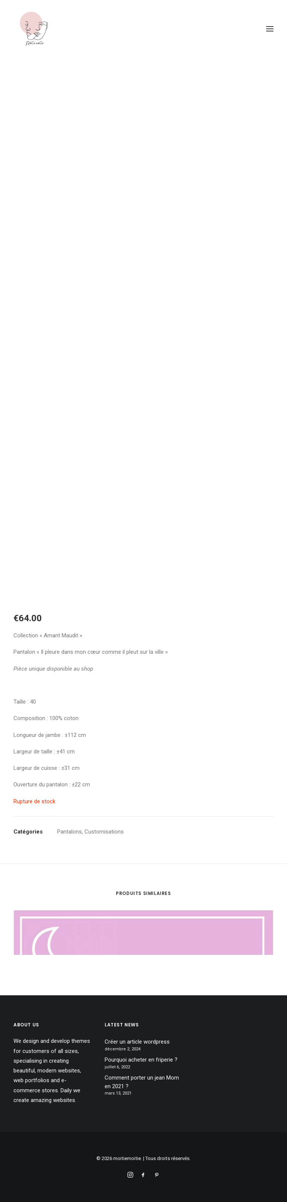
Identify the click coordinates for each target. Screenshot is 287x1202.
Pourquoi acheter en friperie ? (141, 1059)
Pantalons (69, 831)
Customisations (104, 831)
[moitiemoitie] (34, 29)
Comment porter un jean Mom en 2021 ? (142, 1082)
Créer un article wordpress (137, 1041)
